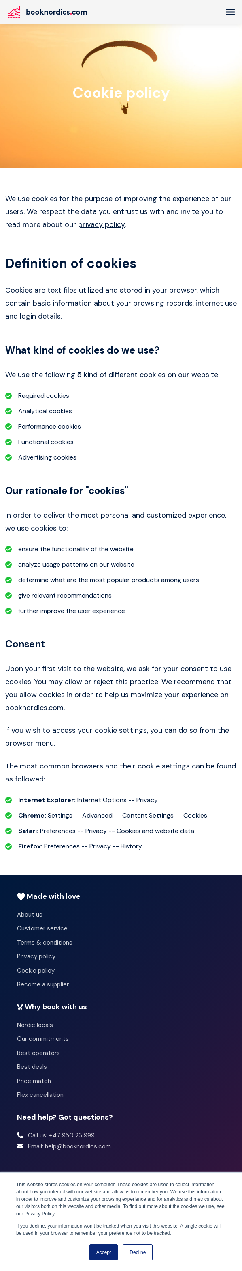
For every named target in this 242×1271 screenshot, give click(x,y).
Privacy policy (36, 956)
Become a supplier (43, 984)
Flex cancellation (40, 1095)
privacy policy (101, 224)
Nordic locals (35, 1025)
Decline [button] (137, 1252)
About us (29, 915)
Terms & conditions (44, 943)
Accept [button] (103, 1252)
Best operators (38, 1053)
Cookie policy (36, 971)
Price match (34, 1081)
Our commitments (43, 1039)
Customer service (42, 928)
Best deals (32, 1067)
